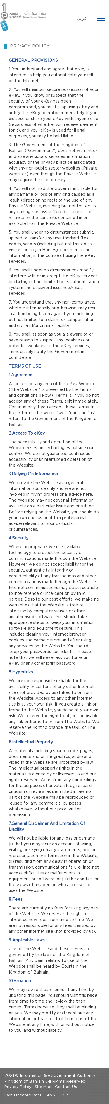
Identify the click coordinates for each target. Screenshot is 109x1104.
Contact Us (66, 1087)
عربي (82, 18)
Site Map (43, 1087)
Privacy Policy (17, 1087)
